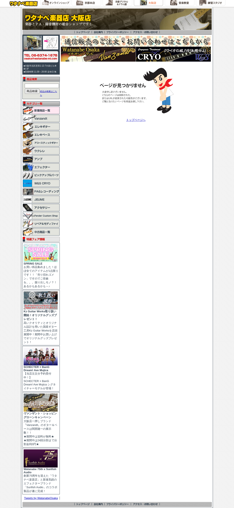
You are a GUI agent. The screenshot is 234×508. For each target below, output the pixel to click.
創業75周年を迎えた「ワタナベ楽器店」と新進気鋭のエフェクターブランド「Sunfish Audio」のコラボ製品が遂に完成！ (41, 479)
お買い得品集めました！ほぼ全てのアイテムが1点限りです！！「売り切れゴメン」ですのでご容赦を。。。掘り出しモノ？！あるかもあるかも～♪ (41, 273)
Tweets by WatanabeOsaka (41, 498)
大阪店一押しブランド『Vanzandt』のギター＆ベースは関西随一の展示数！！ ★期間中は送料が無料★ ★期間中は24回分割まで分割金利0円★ (41, 427)
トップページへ (136, 120)
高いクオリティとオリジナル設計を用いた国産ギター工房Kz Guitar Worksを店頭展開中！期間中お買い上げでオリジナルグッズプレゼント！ (41, 325)
